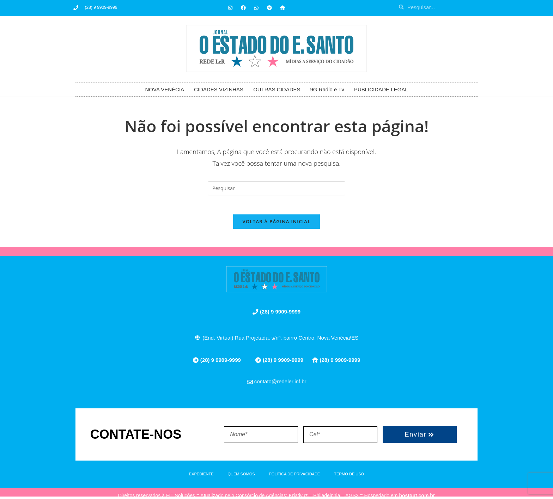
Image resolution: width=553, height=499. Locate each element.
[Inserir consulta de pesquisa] (276, 188)
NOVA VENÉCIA (164, 89)
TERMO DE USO (349, 476)
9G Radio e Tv (327, 89)
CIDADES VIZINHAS (218, 89)
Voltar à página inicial (276, 224)
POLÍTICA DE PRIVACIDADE (294, 476)
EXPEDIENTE (201, 476)
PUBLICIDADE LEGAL (381, 89)
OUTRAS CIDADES (276, 89)
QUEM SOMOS (241, 476)
